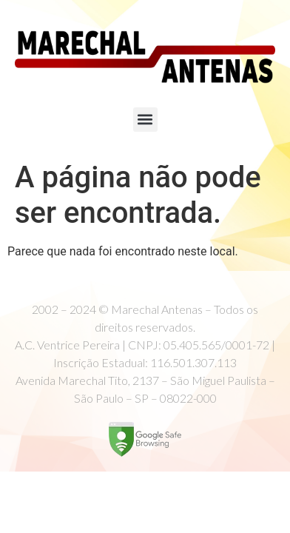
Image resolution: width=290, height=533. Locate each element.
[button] (145, 119)
